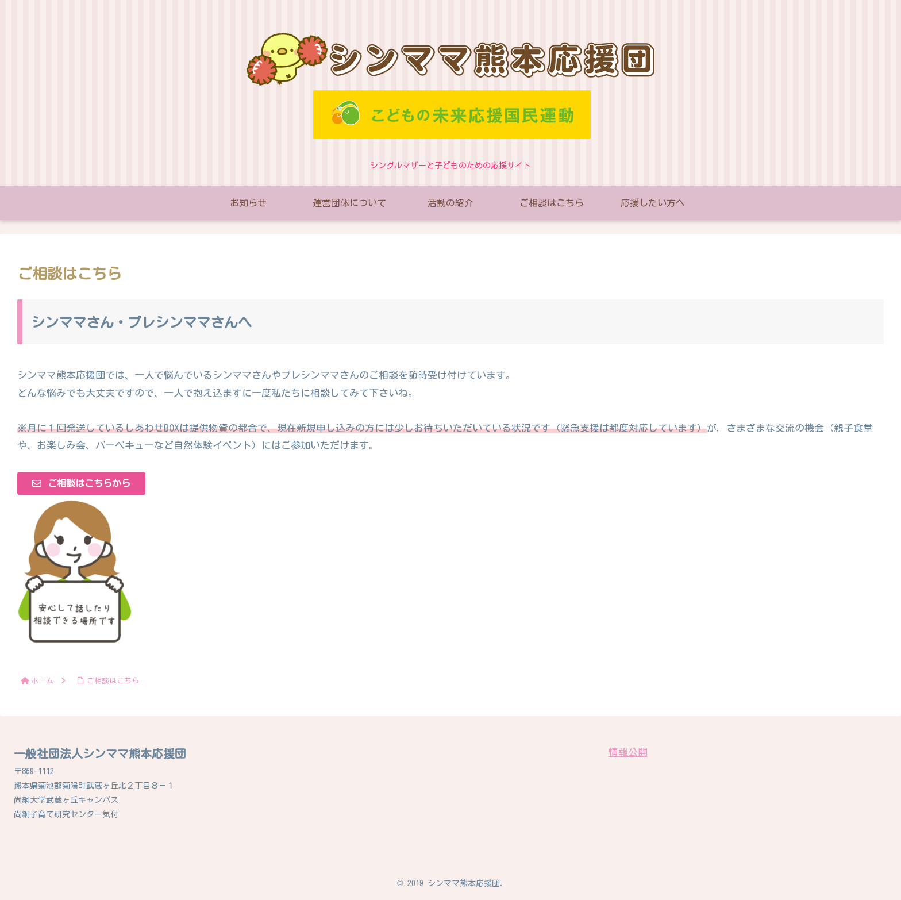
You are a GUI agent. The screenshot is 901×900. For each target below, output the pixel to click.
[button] (81, 483)
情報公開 (628, 752)
